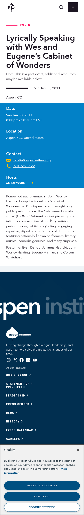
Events (25, 25)
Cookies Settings (42, 507)
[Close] (78, 450)
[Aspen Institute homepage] (11, 7)
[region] (42, 479)
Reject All (42, 496)
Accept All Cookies (42, 485)
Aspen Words (19, 182)
